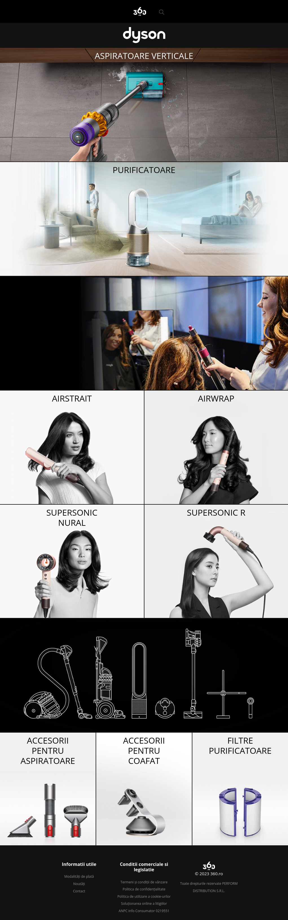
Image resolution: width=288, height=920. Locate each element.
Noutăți (79, 883)
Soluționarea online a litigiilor (144, 903)
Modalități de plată (79, 876)
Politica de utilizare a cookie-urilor (144, 896)
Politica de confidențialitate (144, 889)
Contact (79, 891)
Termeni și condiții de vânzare (144, 882)
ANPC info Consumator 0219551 (144, 910)
